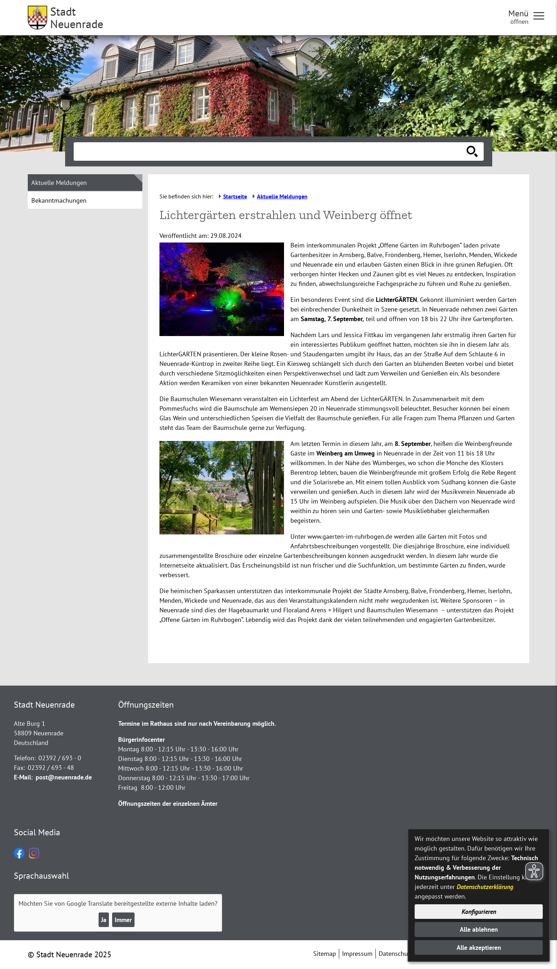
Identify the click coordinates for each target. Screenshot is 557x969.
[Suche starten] (472, 151)
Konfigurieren (479, 911)
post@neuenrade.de (64, 777)
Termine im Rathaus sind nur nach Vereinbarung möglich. (197, 723)
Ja (103, 920)
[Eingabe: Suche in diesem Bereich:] (271, 151)
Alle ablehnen (479, 929)
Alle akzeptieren (479, 947)
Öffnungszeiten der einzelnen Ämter (167, 803)
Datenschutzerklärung (485, 887)
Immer (123, 920)
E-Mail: (23, 777)
